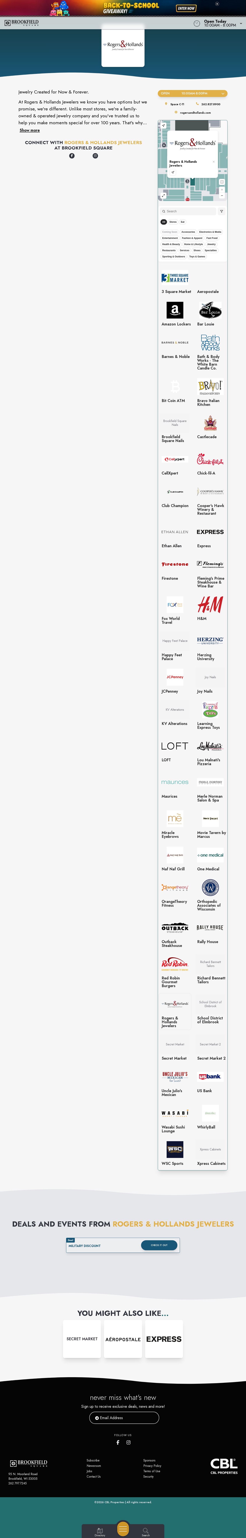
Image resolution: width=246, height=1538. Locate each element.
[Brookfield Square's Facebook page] (119, 1442)
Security (148, 1476)
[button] (222, 23)
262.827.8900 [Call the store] (210, 104)
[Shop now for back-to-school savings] (186, 8)
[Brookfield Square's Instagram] (129, 1442)
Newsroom (94, 1466)
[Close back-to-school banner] (217, 4)
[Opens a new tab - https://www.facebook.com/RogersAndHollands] (72, 156)
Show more (30, 130)
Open (192, 93)
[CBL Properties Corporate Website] (211, 1466)
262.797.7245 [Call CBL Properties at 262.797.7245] (17, 1483)
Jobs (89, 1471)
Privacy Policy (152, 1466)
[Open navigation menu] (123, 1529)
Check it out (159, 1245)
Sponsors (149, 1460)
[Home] (93, 23)
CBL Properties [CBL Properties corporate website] (114, 1502)
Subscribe (93, 1460)
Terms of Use (151, 1471)
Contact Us (94, 1476)
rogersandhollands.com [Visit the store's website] (195, 113)
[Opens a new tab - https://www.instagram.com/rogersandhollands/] (95, 156)
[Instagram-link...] (82, 1339)
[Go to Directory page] (100, 1532)
